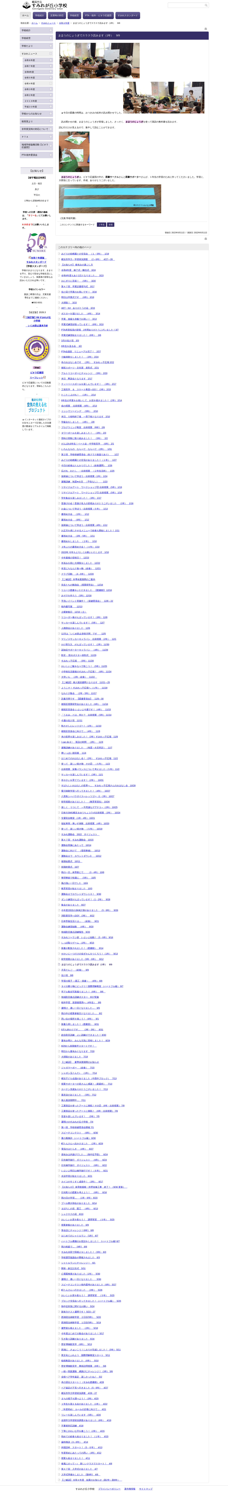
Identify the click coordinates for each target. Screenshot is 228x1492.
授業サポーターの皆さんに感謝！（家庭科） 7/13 (86, 1084)
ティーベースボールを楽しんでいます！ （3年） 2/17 (88, 384)
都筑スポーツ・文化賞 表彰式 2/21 (80, 367)
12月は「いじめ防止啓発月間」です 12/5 (83, 633)
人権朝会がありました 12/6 (75, 628)
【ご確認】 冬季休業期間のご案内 (78, 579)
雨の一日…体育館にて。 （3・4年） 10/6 (82, 872)
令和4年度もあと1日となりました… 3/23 (82, 275)
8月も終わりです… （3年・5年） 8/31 (82, 1029)
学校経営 (74, 15)
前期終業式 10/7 (70, 867)
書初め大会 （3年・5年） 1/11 (78, 536)
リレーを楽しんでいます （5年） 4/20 (81, 1415)
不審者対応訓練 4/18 (72, 1425)
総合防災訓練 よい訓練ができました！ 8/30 (83, 1035)
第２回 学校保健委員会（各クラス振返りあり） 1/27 (90, 454)
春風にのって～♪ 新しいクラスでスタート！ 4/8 (86, 1463)
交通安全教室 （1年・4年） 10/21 (78, 818)
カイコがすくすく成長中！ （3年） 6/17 (82, 1181)
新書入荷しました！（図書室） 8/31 (80, 1024)
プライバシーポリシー (109, 1489)
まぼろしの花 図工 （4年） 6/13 (79, 1208)
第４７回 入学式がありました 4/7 (79, 1469)
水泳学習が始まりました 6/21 (76, 1176)
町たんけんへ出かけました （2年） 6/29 (82, 1143)
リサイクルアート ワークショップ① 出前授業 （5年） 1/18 (91, 492)
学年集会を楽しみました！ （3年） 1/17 (81, 498)
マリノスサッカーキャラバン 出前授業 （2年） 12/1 (88, 639)
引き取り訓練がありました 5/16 (77, 1339)
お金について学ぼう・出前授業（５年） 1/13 (84, 508)
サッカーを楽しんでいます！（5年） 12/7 (82, 622)
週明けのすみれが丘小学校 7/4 (77, 1122)
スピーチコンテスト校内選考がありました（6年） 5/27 (88, 1284)
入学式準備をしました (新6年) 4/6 (80, 1474)
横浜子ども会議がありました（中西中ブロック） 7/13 (89, 1078)
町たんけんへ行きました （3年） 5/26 (81, 1290)
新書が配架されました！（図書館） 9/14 (82, 948)
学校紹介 (39, 15)
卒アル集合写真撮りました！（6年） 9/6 (83, 991)
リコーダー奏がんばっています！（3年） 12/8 (84, 617)
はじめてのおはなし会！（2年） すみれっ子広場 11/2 (89, 758)
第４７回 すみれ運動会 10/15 (77, 840)
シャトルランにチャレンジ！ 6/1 (78, 1263)
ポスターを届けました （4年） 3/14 (80, 313)
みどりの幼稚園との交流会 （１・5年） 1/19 (85, 253)
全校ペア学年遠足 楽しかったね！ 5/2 (81, 1377)
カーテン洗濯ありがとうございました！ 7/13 (84, 1089)
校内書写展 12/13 (71, 606)
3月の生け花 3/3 (70, 340)
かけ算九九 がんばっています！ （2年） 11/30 (85, 644)
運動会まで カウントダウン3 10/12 (81, 856)
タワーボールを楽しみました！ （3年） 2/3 (83, 433)
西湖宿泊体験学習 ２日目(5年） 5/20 (81, 1317)
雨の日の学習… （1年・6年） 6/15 (79, 1198)
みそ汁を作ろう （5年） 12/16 (76, 595)
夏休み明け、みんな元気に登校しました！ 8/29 (85, 1040)
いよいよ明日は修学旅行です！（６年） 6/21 (84, 1170)
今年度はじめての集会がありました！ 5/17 (82, 1333)
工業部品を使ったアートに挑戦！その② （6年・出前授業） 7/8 (92, 1105)
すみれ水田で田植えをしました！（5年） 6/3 (83, 1252)
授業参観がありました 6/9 (75, 1225)
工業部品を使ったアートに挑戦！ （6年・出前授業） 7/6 (89, 1111)
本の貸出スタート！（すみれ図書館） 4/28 (82, 1382)
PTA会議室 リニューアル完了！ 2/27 (81, 351)
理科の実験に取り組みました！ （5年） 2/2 (84, 438)
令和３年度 (30, 89)
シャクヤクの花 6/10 (72, 1214)
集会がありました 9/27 (73, 905)
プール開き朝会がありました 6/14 (79, 1203)
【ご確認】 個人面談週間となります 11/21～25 (85, 682)
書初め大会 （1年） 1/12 (75, 514)
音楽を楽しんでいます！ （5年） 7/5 (80, 1116)
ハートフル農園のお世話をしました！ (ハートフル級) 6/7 (90, 1241)
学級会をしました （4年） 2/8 (77, 422)
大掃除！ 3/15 (69, 302)
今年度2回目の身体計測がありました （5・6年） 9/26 (89, 910)
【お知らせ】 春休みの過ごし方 (77, 264)
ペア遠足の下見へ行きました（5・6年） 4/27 (84, 1387)
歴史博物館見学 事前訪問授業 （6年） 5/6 (83, 1366)
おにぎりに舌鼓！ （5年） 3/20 (78, 281)
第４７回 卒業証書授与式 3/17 (77, 286)
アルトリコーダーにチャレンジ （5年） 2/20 (84, 373)
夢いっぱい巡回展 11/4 (73, 753)
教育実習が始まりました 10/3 (76, 888)
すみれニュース (48, 23)
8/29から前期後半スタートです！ (79, 1046)
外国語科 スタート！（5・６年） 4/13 (81, 1447)
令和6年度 (29, 72)
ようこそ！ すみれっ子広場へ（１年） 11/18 (84, 687)
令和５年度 (30, 77)
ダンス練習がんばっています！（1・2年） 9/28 (85, 899)
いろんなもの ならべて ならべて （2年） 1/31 (86, 449)
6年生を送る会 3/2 (71, 346)
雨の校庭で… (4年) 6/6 (74, 1246)
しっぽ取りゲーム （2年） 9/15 (77, 943)
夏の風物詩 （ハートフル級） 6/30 (78, 1138)
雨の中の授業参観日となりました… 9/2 (81, 1013)
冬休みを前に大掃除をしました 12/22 (80, 563)
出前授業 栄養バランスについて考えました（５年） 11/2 (90, 769)
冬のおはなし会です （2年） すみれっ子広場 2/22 (87, 362)
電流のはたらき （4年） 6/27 (77, 1149)
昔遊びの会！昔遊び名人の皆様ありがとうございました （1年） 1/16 (97, 503)
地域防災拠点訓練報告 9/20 (75, 932)
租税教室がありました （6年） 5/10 (79, 1360)
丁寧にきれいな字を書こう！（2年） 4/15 (82, 1431)
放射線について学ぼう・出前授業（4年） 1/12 (84, 525)
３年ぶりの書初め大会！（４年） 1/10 (80, 547)
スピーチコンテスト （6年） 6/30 (79, 1132)
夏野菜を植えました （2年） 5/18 (79, 1328)
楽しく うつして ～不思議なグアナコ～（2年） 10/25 (89, 807)
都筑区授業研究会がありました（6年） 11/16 (84, 704)
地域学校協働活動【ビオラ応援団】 (35, 146)
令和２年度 (30, 95)
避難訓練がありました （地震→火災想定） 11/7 (86, 747)
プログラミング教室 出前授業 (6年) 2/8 (83, 427)
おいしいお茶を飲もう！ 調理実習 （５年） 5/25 (87, 1219)
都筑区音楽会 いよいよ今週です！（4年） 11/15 (86, 709)
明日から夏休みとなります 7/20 (77, 1051)
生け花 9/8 (67, 975)
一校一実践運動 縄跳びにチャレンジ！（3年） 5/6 (87, 1371)
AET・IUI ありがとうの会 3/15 (78, 308)
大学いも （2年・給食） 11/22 (79, 677)
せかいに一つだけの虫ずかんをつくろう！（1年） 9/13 (89, 953)
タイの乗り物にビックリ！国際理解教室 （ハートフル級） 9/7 (92, 986)
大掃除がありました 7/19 (74, 1056)
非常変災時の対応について (35, 129)
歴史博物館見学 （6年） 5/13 (76, 1344)
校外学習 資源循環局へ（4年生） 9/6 (81, 1002)
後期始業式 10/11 (71, 861)
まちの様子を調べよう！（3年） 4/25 (79, 1398)
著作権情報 (129, 1489)
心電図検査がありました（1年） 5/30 (80, 1274)
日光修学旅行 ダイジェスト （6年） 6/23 (84, 1160)
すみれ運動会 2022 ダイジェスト (80, 834)
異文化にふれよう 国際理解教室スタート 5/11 (85, 1355)
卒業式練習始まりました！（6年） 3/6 (81, 335)
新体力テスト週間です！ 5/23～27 (78, 1311)
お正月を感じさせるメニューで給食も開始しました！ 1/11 (90, 530)
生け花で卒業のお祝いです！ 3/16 (79, 292)
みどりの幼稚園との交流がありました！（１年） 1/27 (89, 460)
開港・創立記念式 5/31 (73, 1268)
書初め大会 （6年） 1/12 (75, 519)
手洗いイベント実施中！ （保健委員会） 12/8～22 (87, 601)
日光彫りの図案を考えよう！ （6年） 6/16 (84, 1192)
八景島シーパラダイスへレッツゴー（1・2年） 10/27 (87, 796)
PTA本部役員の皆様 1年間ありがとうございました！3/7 (89, 329)
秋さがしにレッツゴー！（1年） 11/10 (81, 726)
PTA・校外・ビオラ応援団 (98, 15)
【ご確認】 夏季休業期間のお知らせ (80, 1062)
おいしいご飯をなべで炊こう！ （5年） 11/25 (84, 666)
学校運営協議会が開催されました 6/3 (80, 1257)
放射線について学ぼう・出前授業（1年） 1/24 (84, 476)
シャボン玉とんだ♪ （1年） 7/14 (79, 1073)
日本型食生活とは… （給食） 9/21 (80, 921)
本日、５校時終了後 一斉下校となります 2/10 (85, 416)
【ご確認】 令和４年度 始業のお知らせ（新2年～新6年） (91, 1480)
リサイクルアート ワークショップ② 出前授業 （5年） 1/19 (91, 487)
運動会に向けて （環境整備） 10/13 (80, 850)
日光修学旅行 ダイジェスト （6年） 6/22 (84, 1165)
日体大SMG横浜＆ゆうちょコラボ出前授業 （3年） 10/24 (90, 812)
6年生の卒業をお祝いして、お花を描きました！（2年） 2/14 (91, 400)
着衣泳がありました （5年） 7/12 (78, 1095)
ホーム (25, 15)
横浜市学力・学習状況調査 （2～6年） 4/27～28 (88, 259)
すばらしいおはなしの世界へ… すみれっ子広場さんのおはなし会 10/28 (98, 785)
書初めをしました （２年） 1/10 (79, 541)
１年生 (101, 224)
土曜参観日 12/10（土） (74, 612)
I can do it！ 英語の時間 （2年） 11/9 (82, 742)
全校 (111, 224)
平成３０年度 (31, 107)
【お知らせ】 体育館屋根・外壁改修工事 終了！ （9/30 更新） (94, 1187)
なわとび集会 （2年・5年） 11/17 (79, 693)
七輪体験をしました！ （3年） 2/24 (79, 357)
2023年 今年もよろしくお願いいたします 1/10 (85, 552)
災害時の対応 (57, 15)
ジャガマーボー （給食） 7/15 (77, 1067)
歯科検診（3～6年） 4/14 (74, 1442)
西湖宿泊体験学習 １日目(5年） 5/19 (81, 1322)
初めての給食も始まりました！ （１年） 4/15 (84, 1436)
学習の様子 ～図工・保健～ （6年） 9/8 (81, 981)
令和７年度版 (37, 258)
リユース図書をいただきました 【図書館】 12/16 (86, 590)
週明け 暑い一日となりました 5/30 (81, 1279)
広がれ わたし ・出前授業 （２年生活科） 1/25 (87, 471)
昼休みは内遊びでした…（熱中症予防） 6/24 (84, 1154)
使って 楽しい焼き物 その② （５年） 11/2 (85, 764)
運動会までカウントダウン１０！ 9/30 (81, 894)
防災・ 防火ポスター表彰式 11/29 (78, 655)
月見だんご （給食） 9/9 (75, 970)
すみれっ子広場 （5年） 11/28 (77, 661)
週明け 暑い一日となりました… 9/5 (80, 1008)
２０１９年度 (31, 101)
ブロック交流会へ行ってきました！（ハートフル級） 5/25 (91, 1301)
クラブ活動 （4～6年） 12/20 (77, 574)
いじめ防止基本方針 (37, 325)
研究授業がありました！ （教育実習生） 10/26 (85, 801)
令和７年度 (30, 66)
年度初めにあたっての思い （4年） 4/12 (81, 1453)
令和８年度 (30, 60)
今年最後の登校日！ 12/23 (75, 557)
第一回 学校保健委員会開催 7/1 (77, 1127)
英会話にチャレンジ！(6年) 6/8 (77, 1230)
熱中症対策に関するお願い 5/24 (77, 1306)
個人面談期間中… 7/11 (73, 1100)
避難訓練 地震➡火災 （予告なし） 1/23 (84, 481)
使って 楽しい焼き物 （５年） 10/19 (81, 829)
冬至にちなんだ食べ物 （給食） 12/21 (81, 568)
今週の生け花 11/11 (71, 720)
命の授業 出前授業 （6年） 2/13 (79, 405)
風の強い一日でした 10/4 (74, 883)
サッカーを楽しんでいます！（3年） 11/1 (82, 774)
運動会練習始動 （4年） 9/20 (77, 926)
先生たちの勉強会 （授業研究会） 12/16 (82, 585)
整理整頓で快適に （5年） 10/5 (78, 877)
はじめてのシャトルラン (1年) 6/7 (79, 1235)
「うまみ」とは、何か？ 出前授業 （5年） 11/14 (86, 715)
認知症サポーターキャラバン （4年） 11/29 (84, 650)
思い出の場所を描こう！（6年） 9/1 (80, 1019)
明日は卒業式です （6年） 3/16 (77, 297)
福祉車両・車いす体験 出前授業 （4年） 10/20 (85, 823)
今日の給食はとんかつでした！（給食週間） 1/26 (86, 465)
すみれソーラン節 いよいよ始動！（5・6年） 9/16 (87, 937)
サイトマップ (145, 1489)
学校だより (27, 46)
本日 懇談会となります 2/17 (76, 378)
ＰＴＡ (25, 137)
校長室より (27, 121)
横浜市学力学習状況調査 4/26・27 (79, 1393)
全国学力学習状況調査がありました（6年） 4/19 (86, 1420)
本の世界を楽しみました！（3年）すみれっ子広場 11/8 (89, 736)
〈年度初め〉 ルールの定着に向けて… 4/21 (83, 1409)
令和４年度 (64, 23)
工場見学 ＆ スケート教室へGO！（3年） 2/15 (86, 389)
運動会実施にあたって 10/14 (76, 845)
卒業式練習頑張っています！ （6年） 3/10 (82, 324)
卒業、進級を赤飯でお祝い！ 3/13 (79, 319)
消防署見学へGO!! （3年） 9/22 (77, 915)
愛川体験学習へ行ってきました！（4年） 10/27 (85, 791)
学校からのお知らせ (32, 113)
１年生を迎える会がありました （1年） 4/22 (84, 1404)
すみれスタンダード (128, 15)
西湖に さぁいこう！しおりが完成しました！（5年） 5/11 (91, 1349)
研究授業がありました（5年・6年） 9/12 (82, 959)
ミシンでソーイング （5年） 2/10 (79, 411)
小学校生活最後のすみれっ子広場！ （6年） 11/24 (86, 671)
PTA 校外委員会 (29, 155)
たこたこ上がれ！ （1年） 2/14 (78, 395)
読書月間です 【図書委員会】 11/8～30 (82, 698)
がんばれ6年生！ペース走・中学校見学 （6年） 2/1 (87, 443)
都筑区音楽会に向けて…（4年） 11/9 (80, 731)
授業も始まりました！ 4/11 (75, 1458)
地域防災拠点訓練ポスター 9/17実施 (80, 997)
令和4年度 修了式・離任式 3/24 (78, 270)
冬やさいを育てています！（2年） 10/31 (82, 780)
